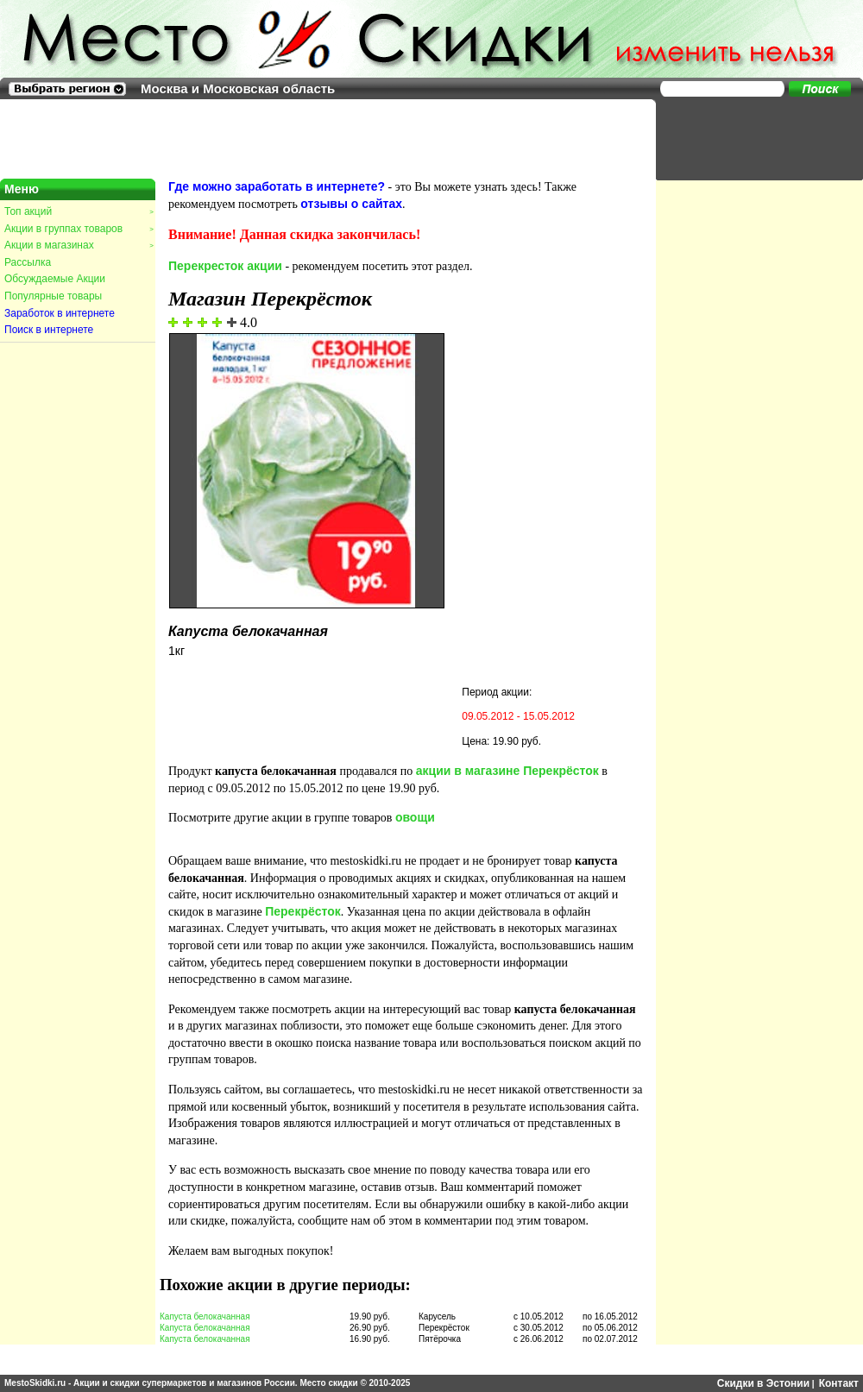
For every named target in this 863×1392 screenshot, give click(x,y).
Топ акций (78, 211)
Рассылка (27, 262)
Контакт (839, 1383)
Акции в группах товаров (78, 229)
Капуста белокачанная (205, 1316)
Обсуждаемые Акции (54, 279)
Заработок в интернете (59, 313)
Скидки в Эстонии (763, 1383)
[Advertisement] (751, 138)
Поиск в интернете (48, 330)
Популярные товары (53, 296)
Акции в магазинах (78, 245)
